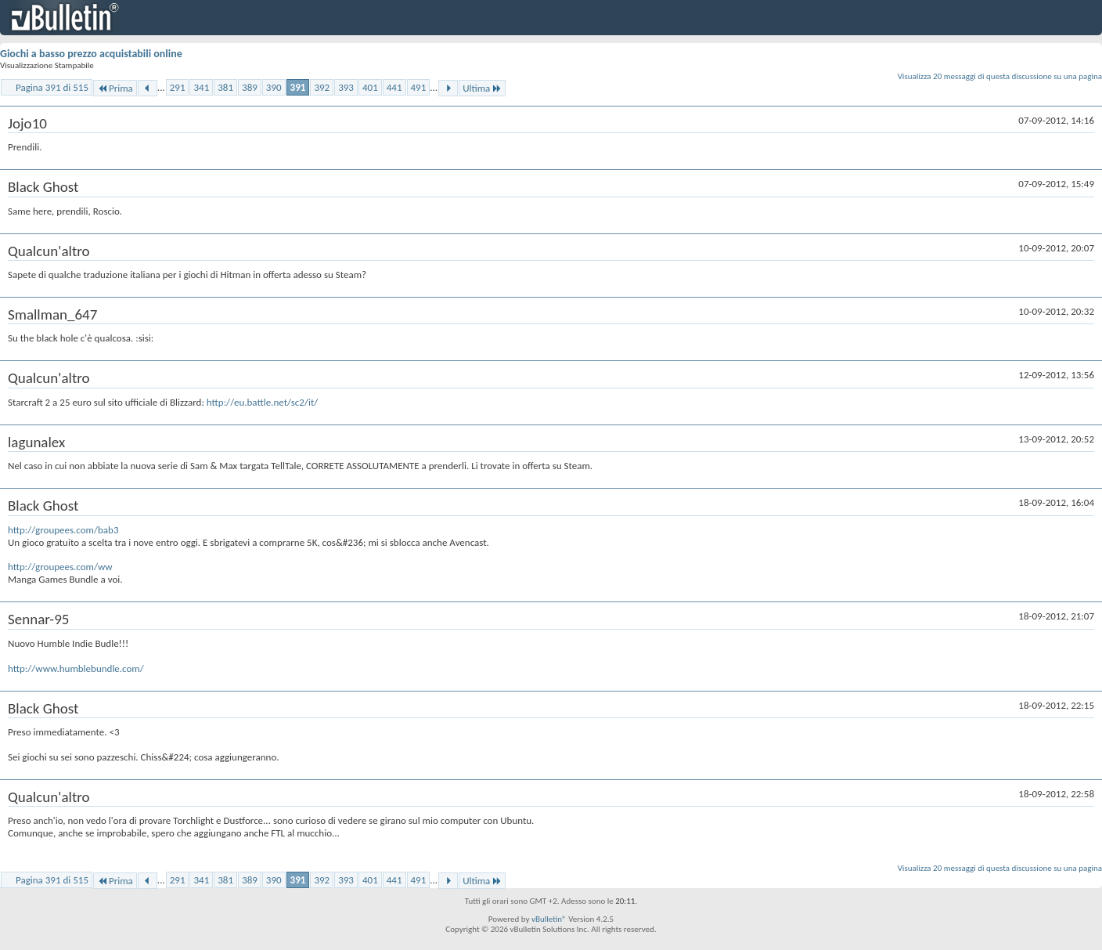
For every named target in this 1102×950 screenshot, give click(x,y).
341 (201, 87)
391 (298, 87)
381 (225, 87)
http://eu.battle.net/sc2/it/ (262, 402)
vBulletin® (549, 919)
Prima (115, 88)
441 (394, 87)
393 (346, 87)
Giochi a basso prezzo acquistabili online (91, 53)
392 (322, 87)
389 (249, 87)
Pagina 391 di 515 (52, 87)
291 (177, 87)
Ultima (482, 88)
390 (274, 87)
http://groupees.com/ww (60, 567)
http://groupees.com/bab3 (63, 530)
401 (370, 87)
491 (419, 87)
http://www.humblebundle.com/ (76, 668)
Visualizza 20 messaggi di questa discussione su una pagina (1000, 76)
